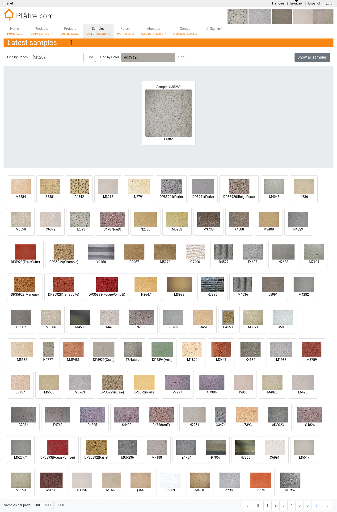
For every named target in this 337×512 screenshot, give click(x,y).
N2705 (145, 229)
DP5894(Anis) (162, 360)
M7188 (157, 457)
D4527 (223, 262)
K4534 (250, 360)
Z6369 (170, 490)
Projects (70, 31)
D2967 (134, 262)
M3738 (208, 229)
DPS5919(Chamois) (63, 262)
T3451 (203, 327)
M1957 (290, 490)
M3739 (51, 490)
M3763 (80, 392)
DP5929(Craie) (103, 360)
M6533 (49, 392)
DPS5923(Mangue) (25, 294)
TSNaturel (133, 360)
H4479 (109, 327)
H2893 (80, 229)
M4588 (80, 327)
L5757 (20, 392)
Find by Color (109, 57)
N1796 (82, 490)
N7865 (245, 457)
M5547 (304, 457)
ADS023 (278, 425)
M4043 (274, 197)
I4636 (304, 197)
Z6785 (173, 327)
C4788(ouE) (161, 425)
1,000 (60, 505)
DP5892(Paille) (145, 392)
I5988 (243, 392)
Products (40, 31)
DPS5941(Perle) (171, 197)
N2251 (194, 425)
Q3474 (220, 425)
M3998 (179, 294)
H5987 (21, 327)
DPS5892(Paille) (96, 457)
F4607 (252, 262)
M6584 (21, 197)
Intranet (7, 3)
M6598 (21, 229)
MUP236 (127, 457)
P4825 (92, 425)
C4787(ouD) (112, 229)
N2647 (146, 294)
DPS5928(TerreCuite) (63, 294)
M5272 (165, 262)
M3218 (108, 197)
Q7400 (195, 262)
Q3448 (140, 490)
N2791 (139, 197)
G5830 (282, 327)
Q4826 (310, 425)
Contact (185, 31)
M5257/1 (21, 457)
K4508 (239, 229)
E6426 (302, 392)
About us (152, 31)
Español (314, 3)
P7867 (215, 457)
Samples (98, 31)
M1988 (281, 360)
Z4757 (186, 457)
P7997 (177, 392)
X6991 (274, 457)
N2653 (141, 327)
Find (90, 57)
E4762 (57, 425)
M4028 (272, 392)
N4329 (298, 229)
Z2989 (230, 490)
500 (48, 505)
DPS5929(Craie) (112, 392)
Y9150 (101, 262)
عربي (329, 3)
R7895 (212, 294)
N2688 (283, 262)
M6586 (51, 327)
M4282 (304, 294)
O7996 (212, 392)
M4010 (200, 490)
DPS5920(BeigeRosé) (239, 197)
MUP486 (73, 360)
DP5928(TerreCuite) (25, 262)
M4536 (243, 294)
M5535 (22, 360)
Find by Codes (17, 57)
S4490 (126, 425)
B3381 (50, 197)
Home (14, 31)
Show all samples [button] (312, 57)
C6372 (50, 229)
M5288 (177, 229)
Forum (125, 31)
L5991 (273, 294)
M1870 (192, 360)
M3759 (312, 360)
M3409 (269, 229)
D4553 (228, 327)
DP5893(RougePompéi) (57, 457)
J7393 (247, 425)
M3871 (253, 327)
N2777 (48, 360)
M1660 (111, 490)
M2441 (221, 360)
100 (37, 505)
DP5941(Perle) (203, 197)
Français (278, 3)
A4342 (79, 197)
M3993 (21, 490)
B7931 (23, 425)
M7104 (314, 262)
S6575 (260, 490)
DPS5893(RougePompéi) (107, 294)
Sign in (212, 28)
